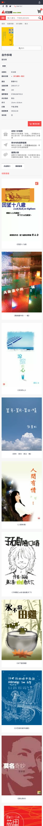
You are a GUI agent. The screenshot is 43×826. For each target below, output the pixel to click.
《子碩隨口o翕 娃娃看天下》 (22, 592)
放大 (21, 48)
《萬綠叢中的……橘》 (21, 315)
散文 (26, 24)
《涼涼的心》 (22, 390)
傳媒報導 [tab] (18, 166)
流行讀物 (19, 24)
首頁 (3, 24)
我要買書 (10, 24)
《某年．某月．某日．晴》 (21, 454)
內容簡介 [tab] (7, 166)
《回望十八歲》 (22, 244)
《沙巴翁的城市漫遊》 (21, 728)
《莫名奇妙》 (22, 798)
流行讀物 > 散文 (18, 76)
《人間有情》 (22, 524)
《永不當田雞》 (22, 663)
